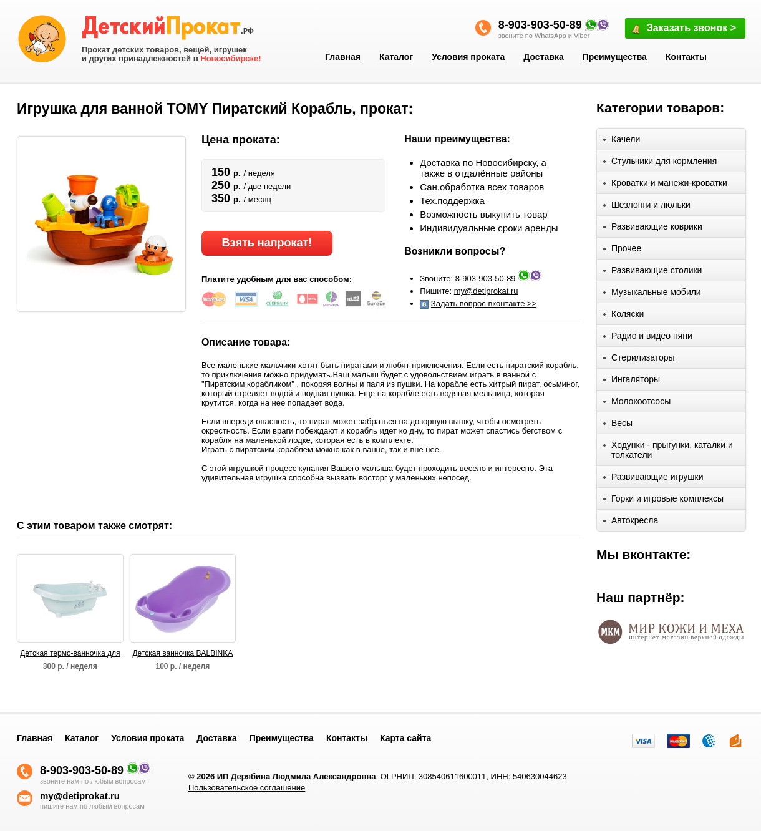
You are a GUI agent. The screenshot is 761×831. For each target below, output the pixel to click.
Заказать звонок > (683, 29)
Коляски (623, 316)
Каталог (396, 57)
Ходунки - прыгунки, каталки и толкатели (668, 450)
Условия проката (468, 57)
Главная (343, 57)
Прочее (622, 250)
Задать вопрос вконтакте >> (483, 303)
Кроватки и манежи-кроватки (665, 185)
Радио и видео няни (647, 338)
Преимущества (615, 57)
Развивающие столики (652, 272)
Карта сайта (405, 738)
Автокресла (630, 522)
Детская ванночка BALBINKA (182, 653)
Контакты (686, 57)
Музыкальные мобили (652, 294)
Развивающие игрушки (653, 479)
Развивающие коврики (652, 228)
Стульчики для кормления (660, 163)
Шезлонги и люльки (647, 207)
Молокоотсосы (637, 403)
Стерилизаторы (639, 359)
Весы (618, 425)
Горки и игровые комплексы (663, 500)
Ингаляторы (631, 381)
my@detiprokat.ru (486, 291)
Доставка (543, 57)
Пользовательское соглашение (246, 787)
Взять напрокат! (266, 242)
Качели (621, 141)
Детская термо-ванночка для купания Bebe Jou (70, 654)
